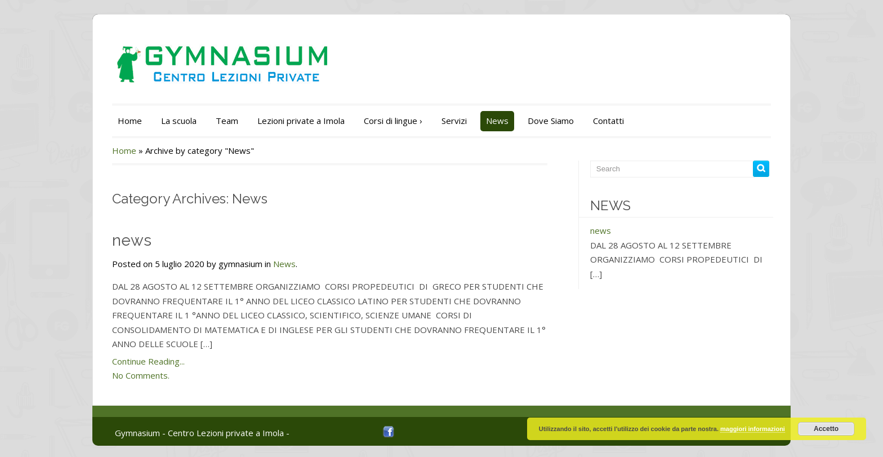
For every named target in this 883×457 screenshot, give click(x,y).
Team (227, 120)
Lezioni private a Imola (301, 120)
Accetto (826, 429)
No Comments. (141, 375)
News (497, 120)
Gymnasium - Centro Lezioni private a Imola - (202, 432)
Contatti (608, 120)
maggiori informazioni (752, 428)
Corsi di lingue (393, 120)
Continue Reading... (148, 361)
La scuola (179, 120)
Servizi (454, 120)
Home (130, 120)
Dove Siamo (551, 120)
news (131, 240)
